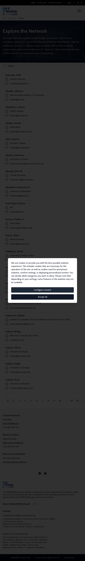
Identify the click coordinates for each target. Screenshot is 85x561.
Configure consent (42, 290)
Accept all (42, 297)
